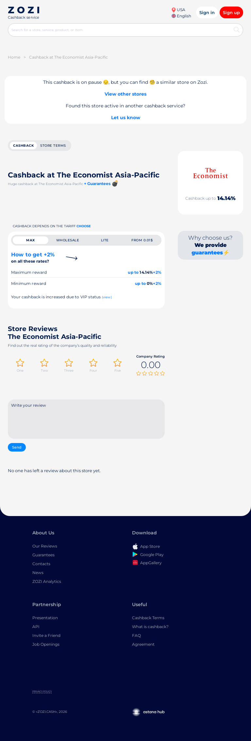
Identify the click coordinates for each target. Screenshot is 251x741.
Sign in (207, 12)
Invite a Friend (46, 636)
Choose (83, 226)
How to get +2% (33, 257)
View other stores (125, 94)
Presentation (45, 618)
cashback (23, 145)
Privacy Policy (42, 692)
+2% (157, 272)
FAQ (136, 636)
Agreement (143, 644)
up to (133, 272)
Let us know (125, 117)
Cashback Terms (148, 618)
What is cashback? (150, 627)
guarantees (207, 253)
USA (178, 9)
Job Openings (45, 644)
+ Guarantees (97, 183)
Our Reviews (44, 546)
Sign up (231, 12)
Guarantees (43, 555)
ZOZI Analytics (46, 582)
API (36, 627)
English (181, 16)
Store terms (53, 145)
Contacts (41, 564)
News (37, 573)
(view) (107, 297)
